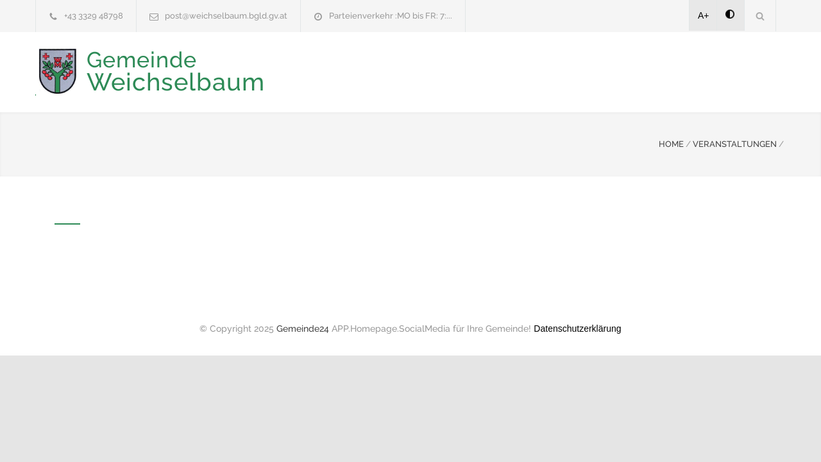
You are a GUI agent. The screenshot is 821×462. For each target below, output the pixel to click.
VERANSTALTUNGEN (735, 143)
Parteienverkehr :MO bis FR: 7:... (390, 16)
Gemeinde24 (302, 327)
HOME (671, 143)
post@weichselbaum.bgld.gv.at (226, 16)
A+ (703, 15)
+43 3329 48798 (93, 16)
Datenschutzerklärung (577, 327)
